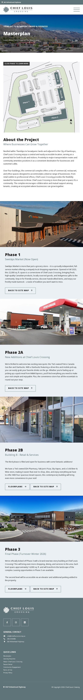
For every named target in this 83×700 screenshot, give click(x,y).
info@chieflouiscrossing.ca (14, 636)
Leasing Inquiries (9, 659)
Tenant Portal (7, 664)
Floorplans (17, 486)
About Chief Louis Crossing (12, 662)
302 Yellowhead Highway (11, 2)
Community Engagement (12, 667)
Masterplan (7, 656)
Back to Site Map (20, 290)
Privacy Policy (7, 673)
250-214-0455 (9, 639)
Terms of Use (7, 670)
